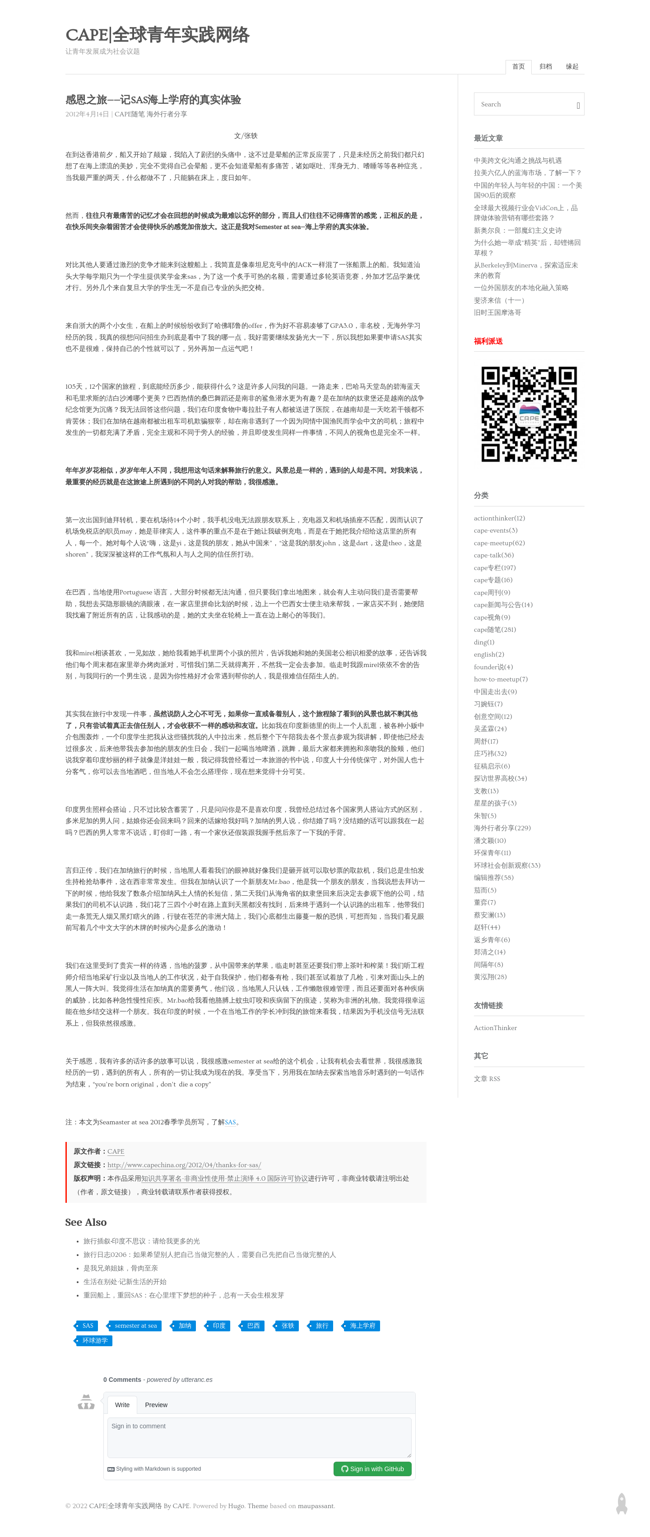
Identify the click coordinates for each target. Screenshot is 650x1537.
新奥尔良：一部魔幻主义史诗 (518, 231)
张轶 (288, 1327)
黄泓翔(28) (490, 978)
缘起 (571, 67)
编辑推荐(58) (494, 879)
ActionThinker (495, 1029)
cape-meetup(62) (499, 544)
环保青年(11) (492, 854)
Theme (257, 1507)
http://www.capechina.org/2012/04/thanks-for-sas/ (184, 1166)
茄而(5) (485, 891)
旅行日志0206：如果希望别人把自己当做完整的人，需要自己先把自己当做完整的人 (210, 1256)
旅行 (322, 1327)
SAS (230, 1123)
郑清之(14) (490, 953)
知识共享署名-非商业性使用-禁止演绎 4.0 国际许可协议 (224, 1180)
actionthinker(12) (499, 519)
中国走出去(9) (495, 693)
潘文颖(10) (490, 842)
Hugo (236, 1507)
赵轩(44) (487, 929)
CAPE (116, 1153)
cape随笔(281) (495, 631)
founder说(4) (493, 668)
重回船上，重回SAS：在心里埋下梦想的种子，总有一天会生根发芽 (184, 1297)
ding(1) (484, 643)
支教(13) (486, 792)
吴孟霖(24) (490, 730)
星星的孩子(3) (495, 805)
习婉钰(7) (488, 705)
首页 (514, 67)
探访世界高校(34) (500, 780)
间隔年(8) (488, 966)
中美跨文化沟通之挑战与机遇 (518, 162)
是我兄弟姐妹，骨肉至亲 (121, 1270)
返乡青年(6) (492, 941)
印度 (219, 1327)
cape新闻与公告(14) (503, 606)
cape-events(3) (496, 532)
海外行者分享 (167, 115)
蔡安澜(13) (490, 916)
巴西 (253, 1327)
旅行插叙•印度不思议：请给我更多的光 (142, 1243)
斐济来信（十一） (501, 301)
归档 (543, 67)
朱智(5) (485, 817)
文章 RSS (487, 1080)
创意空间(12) (493, 718)
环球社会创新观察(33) (507, 866)
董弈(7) (485, 904)
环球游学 (95, 1341)
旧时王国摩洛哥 (497, 314)
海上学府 (363, 1327)
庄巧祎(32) (490, 755)
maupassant (316, 1507)
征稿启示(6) (492, 767)
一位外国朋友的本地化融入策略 (521, 289)
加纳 (185, 1327)
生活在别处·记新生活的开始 (125, 1283)
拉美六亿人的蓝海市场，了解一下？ (528, 174)
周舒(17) (486, 742)
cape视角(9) (492, 618)
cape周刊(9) (492, 594)
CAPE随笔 (130, 115)
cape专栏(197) (495, 569)
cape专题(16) (493, 581)
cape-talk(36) (494, 557)
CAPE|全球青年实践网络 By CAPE (139, 1507)
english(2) (489, 656)
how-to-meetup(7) (501, 681)
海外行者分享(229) (502, 829)
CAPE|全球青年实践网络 (157, 35)
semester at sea (136, 1327)
